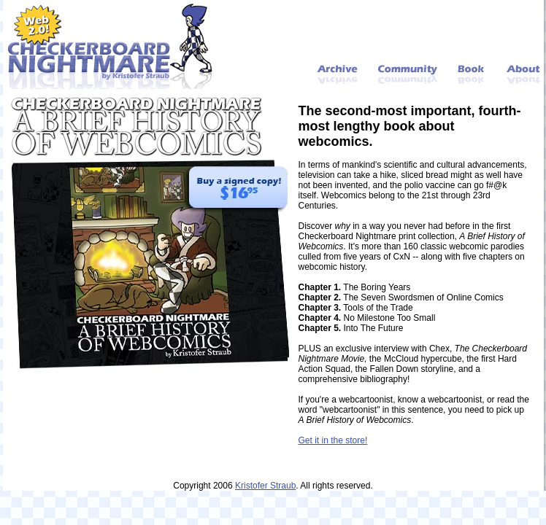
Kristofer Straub (265, 486)
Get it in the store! (333, 440)
